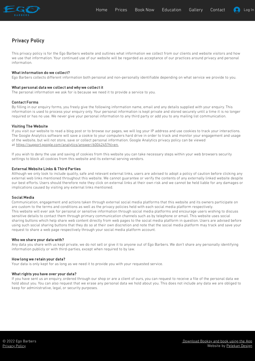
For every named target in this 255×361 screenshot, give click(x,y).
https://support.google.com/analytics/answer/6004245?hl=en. (67, 145)
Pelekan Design (239, 346)
